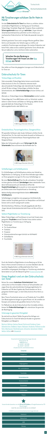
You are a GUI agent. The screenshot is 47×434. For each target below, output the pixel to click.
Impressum (23, 414)
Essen (38, 324)
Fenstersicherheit (35, 272)
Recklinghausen (18, 329)
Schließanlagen (23, 390)
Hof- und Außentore (23, 368)
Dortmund (26, 324)
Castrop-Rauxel (18, 324)
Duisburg (33, 324)
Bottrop (10, 324)
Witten (8, 331)
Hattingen (25, 326)
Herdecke (32, 326)
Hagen (19, 326)
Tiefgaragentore (23, 364)
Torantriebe (23, 373)
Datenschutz (23, 418)
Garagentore (23, 354)
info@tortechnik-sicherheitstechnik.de (24, 347)
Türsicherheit (23, 385)
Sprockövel (34, 329)
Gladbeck (14, 326)
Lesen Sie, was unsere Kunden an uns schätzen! (23, 408)
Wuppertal (17, 331)
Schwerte (27, 329)
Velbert (40, 329)
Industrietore (23, 359)
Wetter (4, 331)
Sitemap (23, 426)
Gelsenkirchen (6, 326)
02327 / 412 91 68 (24, 344)
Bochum (4, 324)
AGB (23, 422)
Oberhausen (9, 329)
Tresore (23, 395)
